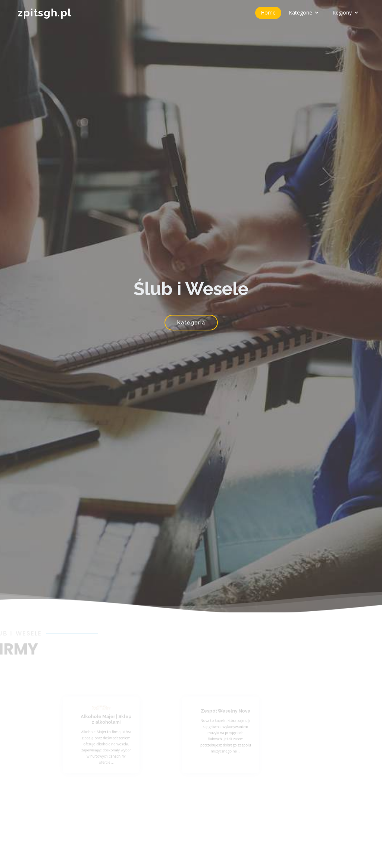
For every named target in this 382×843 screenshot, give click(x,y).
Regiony (342, 12)
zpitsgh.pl (44, 13)
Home (268, 12)
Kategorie (300, 12)
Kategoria (191, 323)
